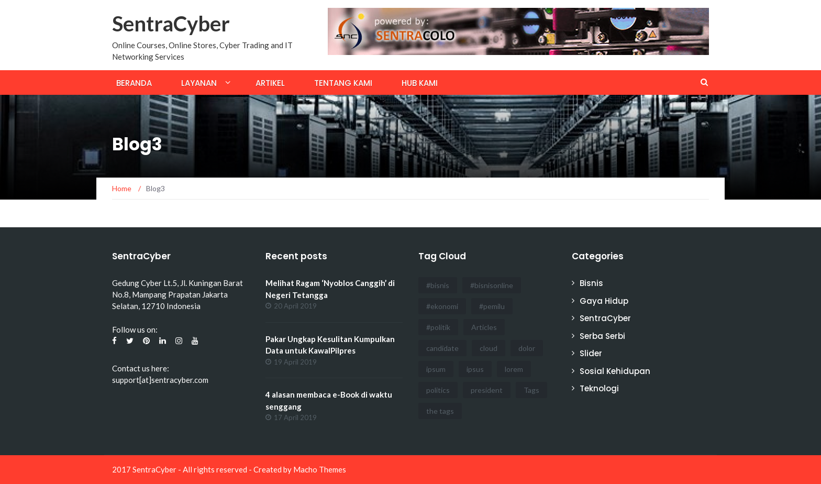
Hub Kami (420, 83)
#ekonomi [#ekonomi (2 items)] (442, 306)
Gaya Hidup (604, 300)
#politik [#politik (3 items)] (438, 327)
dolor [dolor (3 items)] (526, 348)
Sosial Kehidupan (615, 371)
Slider (591, 353)
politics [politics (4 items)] (438, 390)
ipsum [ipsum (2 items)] (436, 369)
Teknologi (599, 388)
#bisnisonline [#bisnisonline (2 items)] (491, 285)
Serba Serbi (602, 336)
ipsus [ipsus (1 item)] (475, 369)
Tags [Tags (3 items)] (531, 390)
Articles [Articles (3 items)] (484, 327)
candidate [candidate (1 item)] (442, 348)
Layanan (199, 83)
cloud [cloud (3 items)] (488, 348)
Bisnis (591, 283)
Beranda (134, 83)
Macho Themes (319, 469)
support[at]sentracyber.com (160, 379)
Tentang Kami (343, 83)
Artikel (270, 83)
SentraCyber (171, 23)
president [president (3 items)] (487, 390)
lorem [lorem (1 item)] (514, 369)
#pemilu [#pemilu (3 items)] (492, 306)
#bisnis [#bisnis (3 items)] (437, 285)
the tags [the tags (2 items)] (440, 410)
